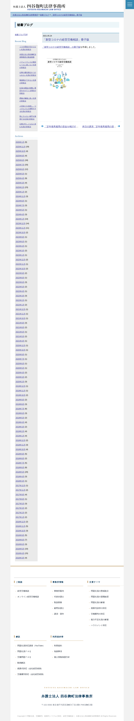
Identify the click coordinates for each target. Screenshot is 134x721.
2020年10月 (20, 350)
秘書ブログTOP (21, 35)
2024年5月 (20, 210)
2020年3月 (20, 377)
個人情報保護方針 (62, 657)
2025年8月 (20, 160)
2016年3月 (20, 558)
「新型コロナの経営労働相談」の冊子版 (61, 47)
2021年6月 (20, 332)
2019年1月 (20, 436)
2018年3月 (20, 481)
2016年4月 (20, 553)
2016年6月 (20, 544)
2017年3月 (20, 508)
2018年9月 (20, 454)
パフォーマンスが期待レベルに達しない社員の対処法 (27, 64)
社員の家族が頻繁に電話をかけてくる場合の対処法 (27, 90)
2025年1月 (20, 192)
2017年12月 (20, 486)
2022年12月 (20, 260)
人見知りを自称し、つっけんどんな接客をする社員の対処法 (27, 108)
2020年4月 (20, 373)
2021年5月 (20, 336)
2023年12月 (20, 223)
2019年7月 (20, 409)
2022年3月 (20, 296)
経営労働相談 (23, 591)
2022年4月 (20, 291)
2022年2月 (20, 300)
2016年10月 (20, 531)
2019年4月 (20, 422)
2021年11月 (20, 314)
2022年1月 (20, 305)
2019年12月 (20, 386)
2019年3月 (20, 427)
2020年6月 (20, 364)
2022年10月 (20, 269)
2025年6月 (20, 169)
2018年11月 (20, 445)
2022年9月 (20, 273)
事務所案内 (59, 591)
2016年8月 (20, 540)
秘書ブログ (25, 25)
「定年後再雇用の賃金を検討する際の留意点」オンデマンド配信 (77, 126)
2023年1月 (20, 255)
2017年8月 (20, 499)
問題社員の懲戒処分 (100, 591)
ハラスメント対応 (99, 625)
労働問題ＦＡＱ (24, 657)
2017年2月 (20, 513)
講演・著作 (59, 614)
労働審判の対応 (98, 614)
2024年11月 (20, 196)
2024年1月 (20, 219)
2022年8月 (20, 278)
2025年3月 (20, 183)
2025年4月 (20, 178)
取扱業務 (58, 602)
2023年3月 (20, 251)
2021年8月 (20, 327)
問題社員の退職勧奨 (100, 597)
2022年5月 (20, 287)
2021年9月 (20, 323)
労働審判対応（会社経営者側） (31, 674)
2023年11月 (20, 228)
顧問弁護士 (59, 608)
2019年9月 (20, 400)
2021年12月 (20, 309)
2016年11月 (20, 526)
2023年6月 (20, 242)
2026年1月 (20, 142)
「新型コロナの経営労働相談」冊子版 (66, 39)
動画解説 (21, 663)
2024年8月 (20, 201)
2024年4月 (20, 214)
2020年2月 (20, 382)
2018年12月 (20, 440)
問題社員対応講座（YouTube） (31, 645)
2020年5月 (20, 368)
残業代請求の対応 (99, 608)
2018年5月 (20, 472)
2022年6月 (20, 282)
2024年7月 (20, 205)
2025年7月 (20, 165)
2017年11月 (20, 490)
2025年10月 (20, 151)
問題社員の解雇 (98, 602)
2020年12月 (20, 345)
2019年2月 (20, 431)
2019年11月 (20, 391)
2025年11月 (20, 147)
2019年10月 (20, 395)
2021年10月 (20, 318)
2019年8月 (20, 404)
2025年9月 (20, 156)
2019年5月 (20, 418)
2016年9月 (20, 535)
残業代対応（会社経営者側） (30, 668)
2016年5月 (20, 549)
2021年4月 (20, 341)
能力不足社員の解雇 (100, 619)
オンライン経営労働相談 (28, 597)
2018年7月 (20, 463)
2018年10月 (20, 449)
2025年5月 (20, 174)
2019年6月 (20, 413)
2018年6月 (20, 467)
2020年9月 (20, 354)
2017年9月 (20, 495)
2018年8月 (20, 458)
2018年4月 (20, 476)
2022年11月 (20, 264)
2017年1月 (20, 517)
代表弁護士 (59, 597)
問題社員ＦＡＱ (24, 651)
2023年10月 (20, 232)
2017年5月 (20, 504)
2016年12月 (20, 522)
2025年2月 (20, 187)
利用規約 (58, 645)
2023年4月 (20, 246)
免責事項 (58, 651)
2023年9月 (20, 237)
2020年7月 (20, 359)
